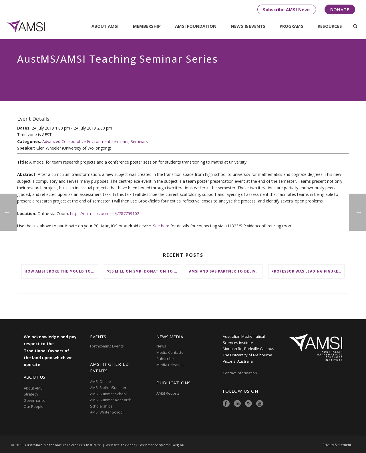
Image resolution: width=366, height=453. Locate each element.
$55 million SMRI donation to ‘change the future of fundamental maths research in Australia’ (143, 271)
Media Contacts (169, 352)
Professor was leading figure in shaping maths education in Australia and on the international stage (308, 271)
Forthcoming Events (107, 346)
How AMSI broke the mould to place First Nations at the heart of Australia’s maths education (61, 271)
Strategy (31, 394)
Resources (330, 26)
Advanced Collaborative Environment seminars (85, 141)
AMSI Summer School (108, 393)
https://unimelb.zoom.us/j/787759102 (104, 213)
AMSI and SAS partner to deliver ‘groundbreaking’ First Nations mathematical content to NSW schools (225, 271)
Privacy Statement (337, 445)
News (161, 346)
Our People (33, 406)
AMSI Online (100, 381)
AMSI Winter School (107, 412)
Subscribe (165, 358)
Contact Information (240, 372)
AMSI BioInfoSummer (108, 387)
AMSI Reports (168, 393)
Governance (34, 400)
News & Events (248, 26)
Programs (291, 26)
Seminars (139, 141)
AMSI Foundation (195, 26)
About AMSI (105, 26)
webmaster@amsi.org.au (162, 445)
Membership (147, 26)
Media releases (170, 364)
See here (161, 226)
